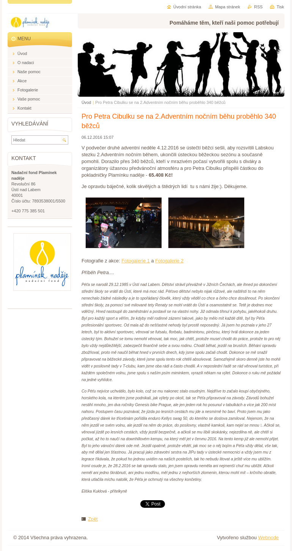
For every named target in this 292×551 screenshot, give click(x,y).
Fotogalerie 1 (135, 261)
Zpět (93, 519)
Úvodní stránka (187, 7)
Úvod (86, 102)
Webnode (268, 537)
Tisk (280, 7)
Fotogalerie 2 (169, 261)
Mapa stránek (227, 7)
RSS (258, 7)
